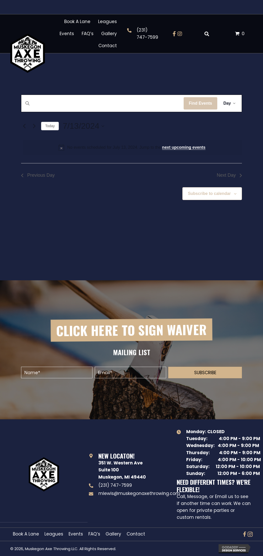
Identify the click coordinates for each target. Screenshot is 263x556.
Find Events (200, 103)
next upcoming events (183, 147)
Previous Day (38, 175)
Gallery (113, 534)
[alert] (132, 147)
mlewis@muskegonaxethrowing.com (139, 493)
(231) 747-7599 (115, 485)
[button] (174, 33)
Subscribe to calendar (209, 193)
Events (76, 534)
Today (50, 126)
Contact (136, 534)
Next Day (229, 175)
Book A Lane (26, 534)
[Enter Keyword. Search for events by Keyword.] (102, 103)
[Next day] (34, 126)
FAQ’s (94, 534)
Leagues (53, 534)
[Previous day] (24, 126)
